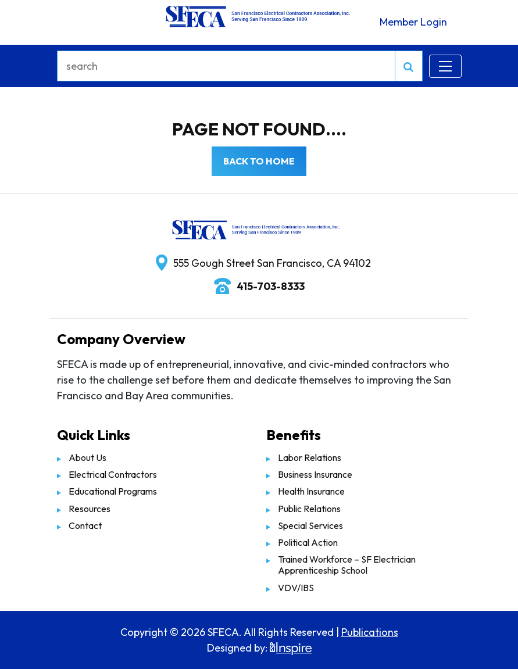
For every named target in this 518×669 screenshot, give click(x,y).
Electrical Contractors (113, 474)
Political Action (308, 542)
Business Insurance (315, 474)
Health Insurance (311, 491)
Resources (89, 508)
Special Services (310, 525)
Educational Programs (113, 491)
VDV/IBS (296, 587)
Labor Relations (309, 457)
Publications (369, 632)
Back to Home (259, 161)
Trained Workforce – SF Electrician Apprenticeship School (347, 564)
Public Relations (309, 508)
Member (413, 21)
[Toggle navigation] (445, 66)
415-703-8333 (271, 286)
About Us (87, 457)
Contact (85, 525)
